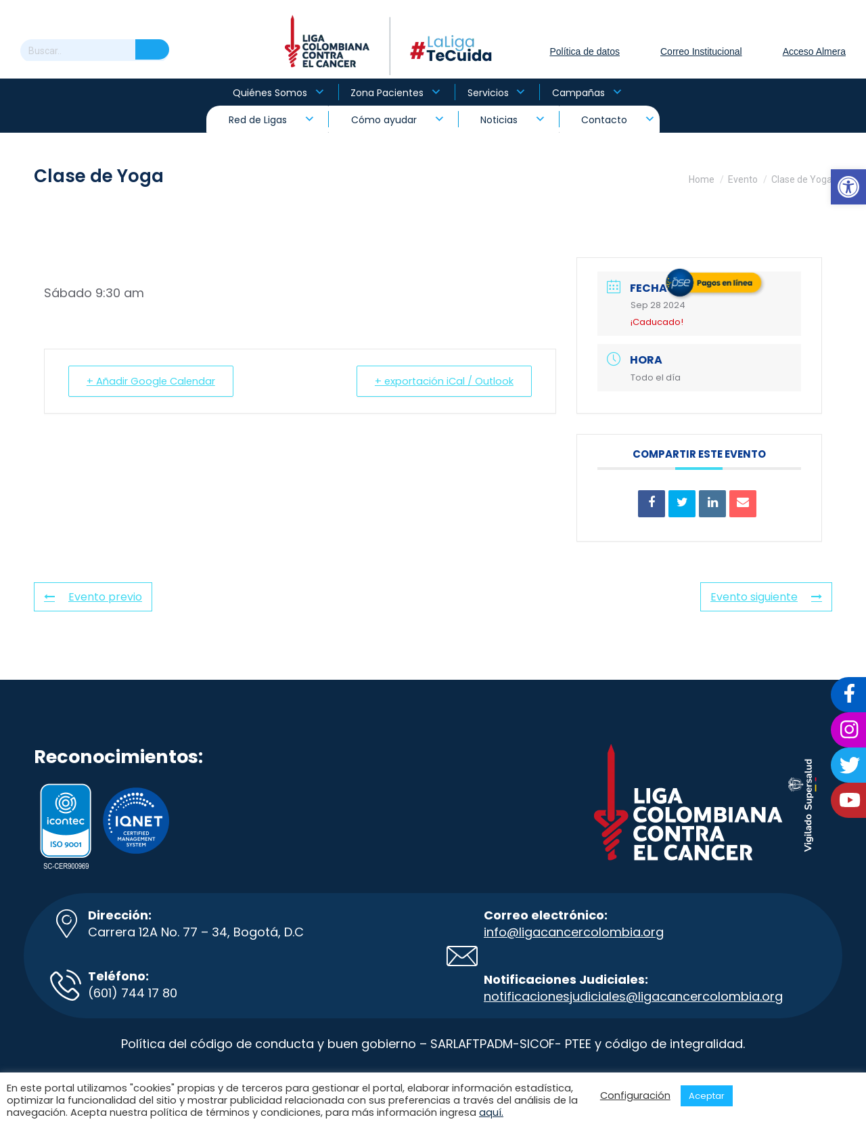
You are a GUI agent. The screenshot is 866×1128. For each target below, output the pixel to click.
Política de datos (584, 51)
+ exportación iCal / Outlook (441, 381)
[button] (848, 186)
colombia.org (742, 996)
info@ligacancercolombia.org (574, 932)
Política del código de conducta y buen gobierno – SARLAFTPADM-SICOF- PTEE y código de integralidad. (433, 1043)
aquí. (491, 1112)
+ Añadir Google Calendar (153, 381)
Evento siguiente (766, 597)
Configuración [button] (635, 1095)
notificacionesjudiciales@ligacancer (593, 996)
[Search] (94, 50)
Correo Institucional (701, 51)
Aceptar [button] (707, 1095)
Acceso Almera (814, 51)
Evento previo (93, 597)
